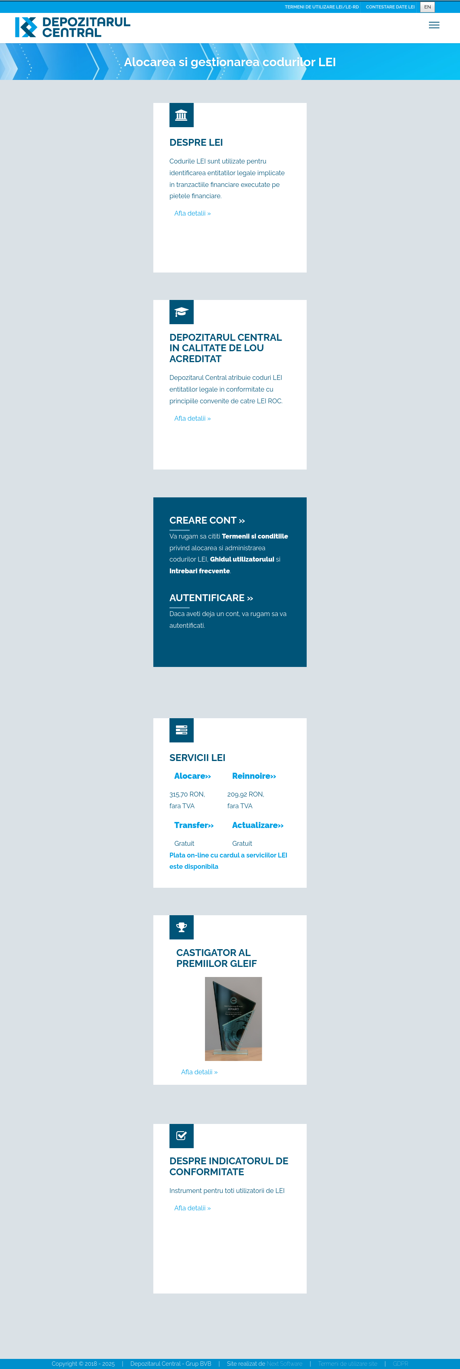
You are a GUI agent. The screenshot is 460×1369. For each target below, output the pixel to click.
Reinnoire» (254, 776)
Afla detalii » (192, 213)
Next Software (284, 1364)
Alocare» (192, 776)
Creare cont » (207, 520)
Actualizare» (258, 825)
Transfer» (194, 825)
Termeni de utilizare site (348, 1364)
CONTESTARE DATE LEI (390, 7)
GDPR (400, 1364)
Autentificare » (211, 598)
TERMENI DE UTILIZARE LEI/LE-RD (322, 7)
